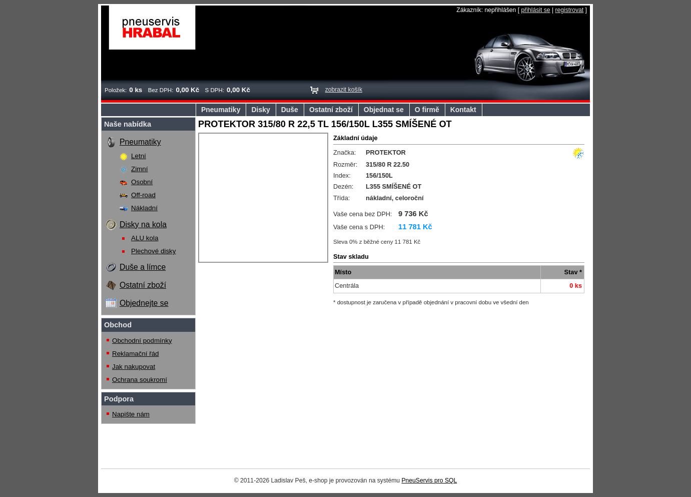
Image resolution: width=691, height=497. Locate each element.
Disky (260, 110)
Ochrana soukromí (139, 379)
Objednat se (384, 110)
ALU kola (144, 238)
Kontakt (463, 110)
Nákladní (144, 208)
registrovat (569, 10)
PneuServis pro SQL (429, 480)
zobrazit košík (343, 89)
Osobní (142, 182)
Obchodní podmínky (142, 340)
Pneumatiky (220, 110)
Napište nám (131, 414)
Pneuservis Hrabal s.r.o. (152, 28)
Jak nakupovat (133, 366)
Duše (289, 110)
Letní (138, 156)
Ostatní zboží (331, 110)
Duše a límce (143, 267)
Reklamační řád (135, 353)
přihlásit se (535, 10)
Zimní (139, 169)
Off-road (143, 195)
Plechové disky (153, 251)
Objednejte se (144, 303)
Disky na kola (143, 224)
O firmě (427, 110)
